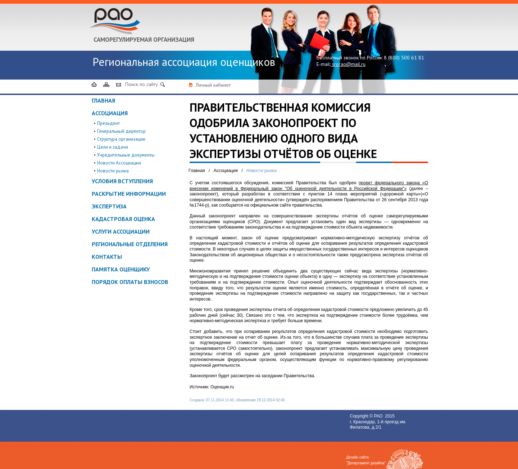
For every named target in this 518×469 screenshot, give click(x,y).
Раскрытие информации (129, 193)
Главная (103, 100)
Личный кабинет (213, 85)
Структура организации (121, 139)
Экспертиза (109, 206)
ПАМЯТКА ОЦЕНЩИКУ (121, 269)
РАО (379, 416)
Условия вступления (122, 181)
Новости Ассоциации (119, 163)
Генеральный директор (121, 131)
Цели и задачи (112, 147)
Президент (108, 123)
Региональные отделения (130, 244)
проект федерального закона (389, 182)
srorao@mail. (346, 64)
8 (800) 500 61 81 (404, 57)
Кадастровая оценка (123, 218)
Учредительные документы (126, 155)
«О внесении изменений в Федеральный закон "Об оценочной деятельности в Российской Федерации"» (309, 185)
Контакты (107, 256)
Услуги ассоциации (121, 231)
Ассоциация (110, 113)
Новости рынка (113, 171)
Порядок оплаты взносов (130, 281)
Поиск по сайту (141, 84)
